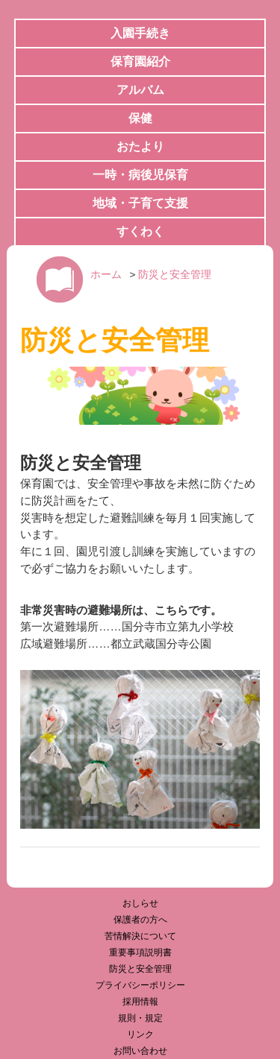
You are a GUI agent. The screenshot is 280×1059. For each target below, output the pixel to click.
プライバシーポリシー (140, 985)
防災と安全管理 (174, 274)
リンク (140, 1034)
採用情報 (140, 1001)
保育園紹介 (140, 61)
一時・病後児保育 (140, 174)
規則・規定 (140, 1018)
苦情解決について (140, 936)
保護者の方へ (140, 919)
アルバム (140, 89)
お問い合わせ (140, 1051)
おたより (140, 146)
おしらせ (140, 903)
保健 (140, 118)
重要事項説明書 (140, 952)
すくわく (140, 231)
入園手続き (140, 33)
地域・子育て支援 (140, 203)
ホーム (106, 274)
